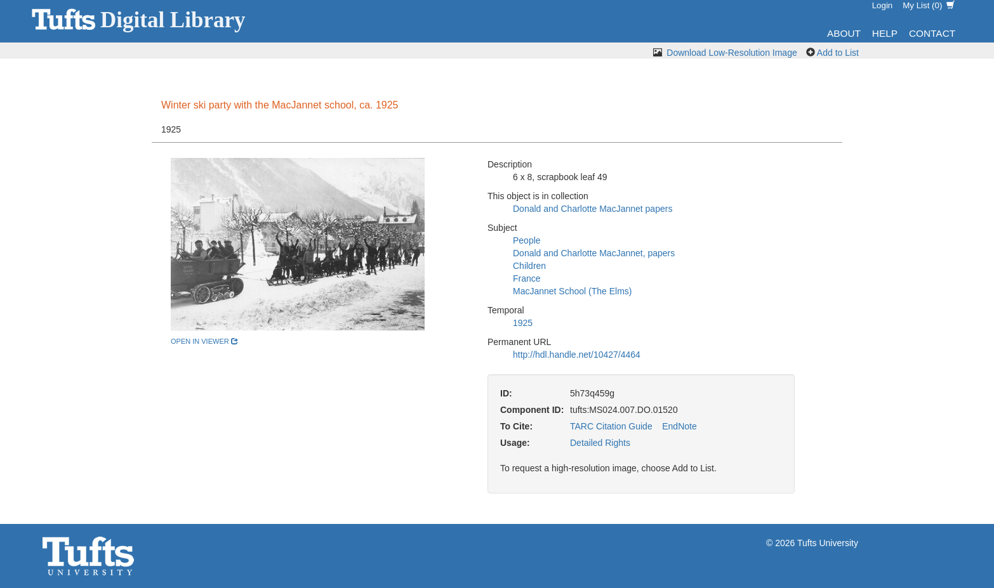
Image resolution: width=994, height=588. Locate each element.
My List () (929, 5)
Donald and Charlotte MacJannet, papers (594, 253)
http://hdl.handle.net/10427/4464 (576, 355)
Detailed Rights (600, 443)
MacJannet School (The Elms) (572, 291)
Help (885, 33)
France (527, 278)
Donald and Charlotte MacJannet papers (592, 209)
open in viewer (204, 341)
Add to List (838, 53)
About (844, 33)
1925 (523, 323)
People (527, 240)
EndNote (679, 426)
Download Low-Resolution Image (731, 53)
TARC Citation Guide (611, 426)
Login (882, 5)
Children (529, 266)
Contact (932, 33)
